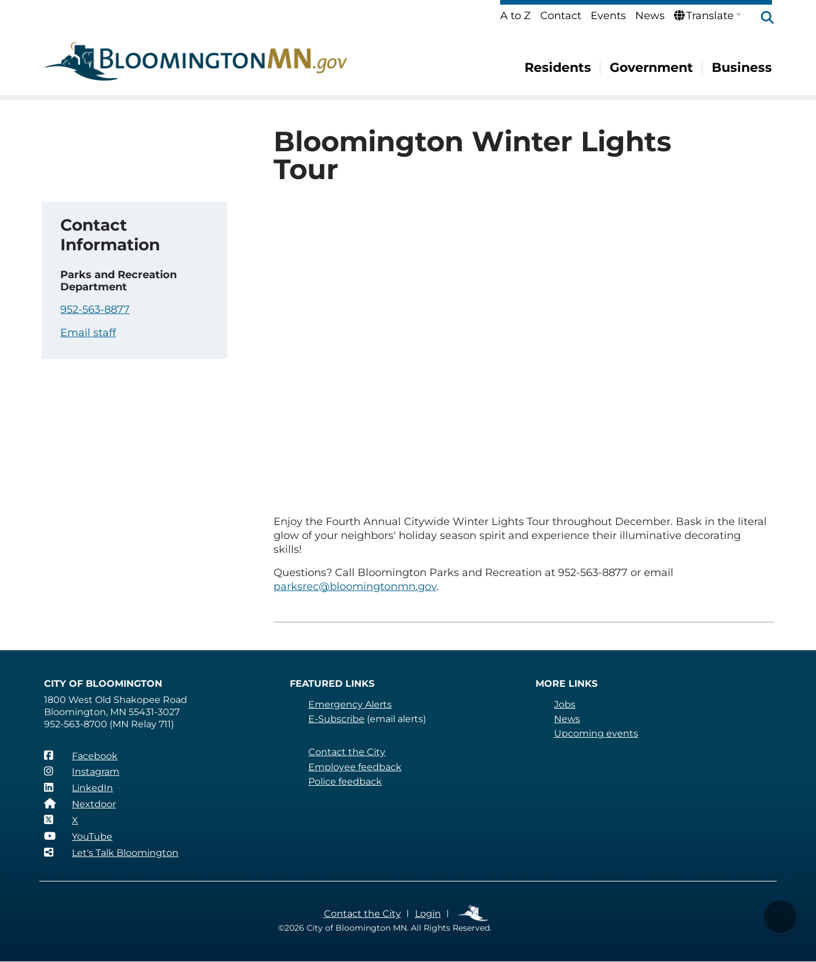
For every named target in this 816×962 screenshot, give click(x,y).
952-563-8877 (95, 309)
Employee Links (474, 914)
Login (428, 913)
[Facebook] (81, 755)
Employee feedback (355, 766)
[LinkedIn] (78, 787)
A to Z (515, 15)
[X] (61, 820)
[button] (761, 18)
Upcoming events (596, 733)
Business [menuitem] (742, 67)
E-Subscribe (336, 718)
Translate (704, 15)
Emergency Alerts (350, 704)
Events (608, 15)
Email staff (88, 332)
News (650, 15)
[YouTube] (78, 836)
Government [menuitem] (651, 67)
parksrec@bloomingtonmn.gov (355, 586)
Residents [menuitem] (557, 67)
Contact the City (346, 751)
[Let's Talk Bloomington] (111, 852)
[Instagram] (81, 771)
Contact (560, 15)
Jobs (564, 704)
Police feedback (345, 781)
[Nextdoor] (80, 803)
